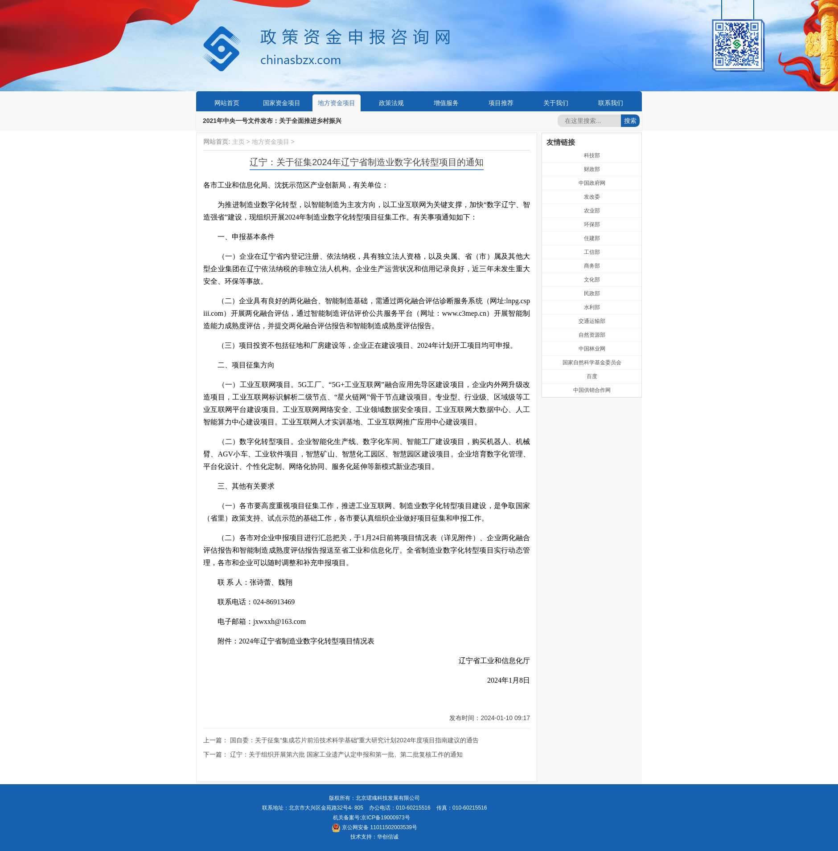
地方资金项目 (336, 102)
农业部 (592, 211)
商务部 (592, 266)
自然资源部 (592, 335)
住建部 (592, 238)
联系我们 (610, 102)
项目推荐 (501, 102)
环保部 (592, 224)
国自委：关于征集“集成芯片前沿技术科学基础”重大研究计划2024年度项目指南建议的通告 (354, 740)
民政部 (592, 293)
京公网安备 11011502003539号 (374, 827)
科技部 (592, 155)
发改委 (592, 197)
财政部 (592, 169)
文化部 (592, 280)
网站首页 (226, 102)
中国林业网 (592, 349)
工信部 (592, 252)
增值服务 (446, 102)
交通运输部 (592, 321)
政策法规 (391, 102)
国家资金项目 (281, 102)
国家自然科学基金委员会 (592, 362)
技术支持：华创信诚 (374, 837)
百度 (592, 376)
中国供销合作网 (592, 390)
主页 (238, 141)
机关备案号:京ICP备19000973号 (371, 817)
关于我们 (555, 102)
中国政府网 (592, 183)
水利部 (592, 307)
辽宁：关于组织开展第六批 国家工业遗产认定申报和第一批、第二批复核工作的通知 (346, 754)
